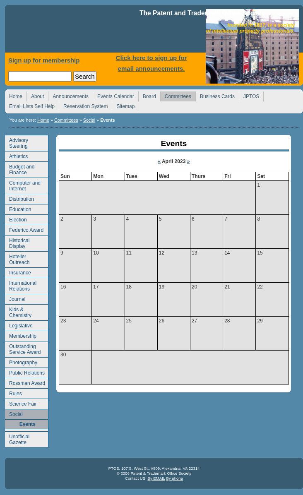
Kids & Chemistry (18, 311)
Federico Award (24, 229)
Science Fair (21, 403)
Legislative (19, 325)
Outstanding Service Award (23, 348)
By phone (174, 478)
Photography (21, 361)
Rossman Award (25, 382)
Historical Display (17, 242)
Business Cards (215, 95)
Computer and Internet (23, 185)
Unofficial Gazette (17, 438)
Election (16, 219)
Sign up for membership (44, 60)
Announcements (68, 95)
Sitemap (123, 105)
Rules (13, 392)
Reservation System (83, 105)
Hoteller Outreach (17, 258)
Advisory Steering (16, 142)
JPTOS (249, 95)
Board (147, 95)
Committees (175, 95)
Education (18, 208)
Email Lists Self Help (30, 105)
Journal (15, 298)
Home (73, 31)
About (35, 95)
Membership (20, 335)
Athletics (16, 155)
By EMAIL (156, 478)
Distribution (19, 198)
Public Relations (25, 372)
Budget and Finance (19, 168)
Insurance (18, 272)
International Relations (20, 285)
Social (89, 120)
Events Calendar (113, 95)
